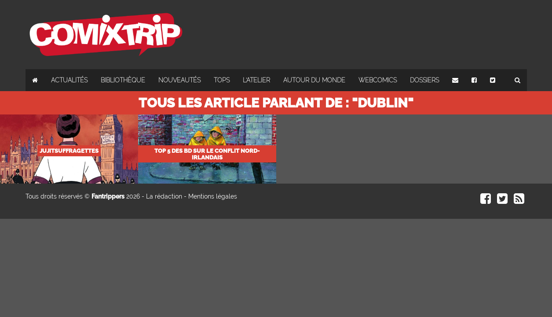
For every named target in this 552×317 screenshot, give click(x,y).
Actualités (69, 80)
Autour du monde (314, 80)
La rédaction (164, 196)
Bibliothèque (123, 80)
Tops (222, 80)
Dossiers (424, 80)
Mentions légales (212, 196)
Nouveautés (179, 80)
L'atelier (256, 80)
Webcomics (377, 80)
